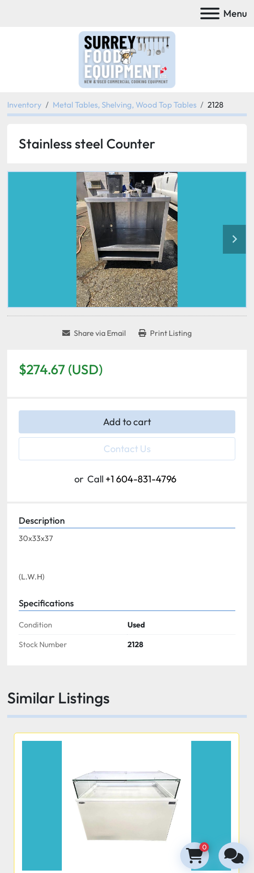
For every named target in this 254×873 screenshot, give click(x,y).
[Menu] (209, 13)
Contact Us (127, 449)
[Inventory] (24, 104)
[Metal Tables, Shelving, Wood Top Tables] (124, 104)
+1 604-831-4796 (140, 479)
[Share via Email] (94, 333)
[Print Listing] (165, 333)
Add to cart (127, 422)
